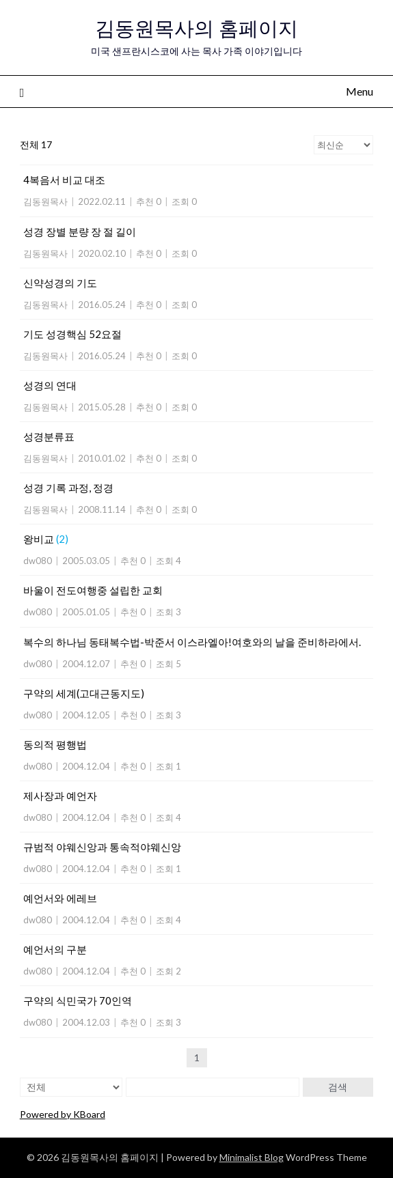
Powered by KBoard (62, 1114)
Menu (359, 91)
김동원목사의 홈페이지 (196, 28)
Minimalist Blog (251, 1157)
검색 (337, 1087)
